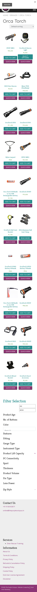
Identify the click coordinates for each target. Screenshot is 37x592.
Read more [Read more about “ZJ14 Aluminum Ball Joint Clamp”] (25, 238)
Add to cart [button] (10, 58)
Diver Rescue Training (15, 543)
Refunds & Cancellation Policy (14, 563)
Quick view (10, 62)
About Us (6, 551)
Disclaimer (7, 579)
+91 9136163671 (9, 507)
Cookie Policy (8, 571)
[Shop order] (22, 26)
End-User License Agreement (13, 575)
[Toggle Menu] (34, 9)
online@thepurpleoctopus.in (13, 510)
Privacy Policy (8, 559)
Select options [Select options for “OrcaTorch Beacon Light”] (25, 57)
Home (5, 15)
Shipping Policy (8, 567)
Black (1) (18, 430)
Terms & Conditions (10, 555)
